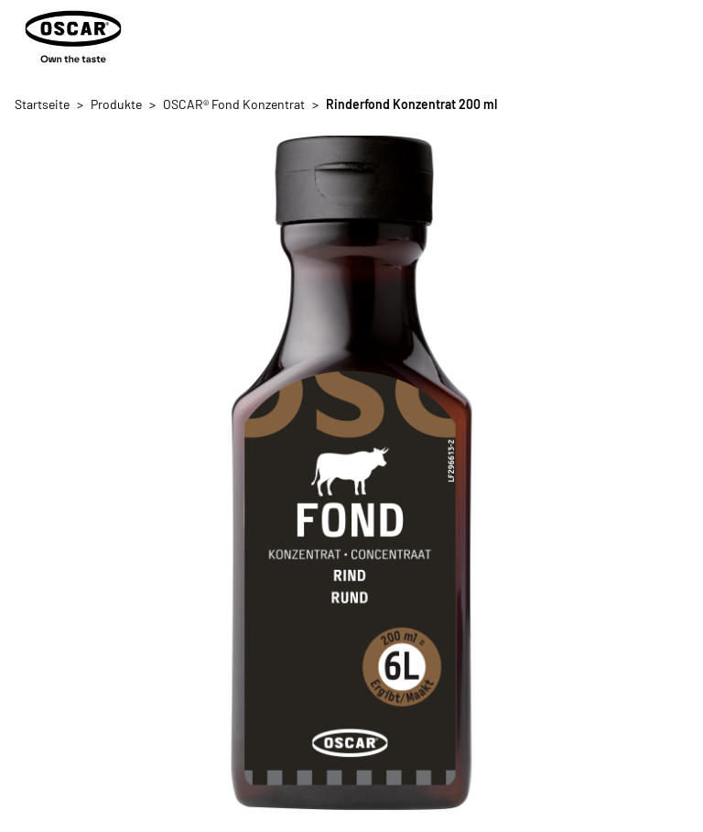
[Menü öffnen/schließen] (673, 36)
